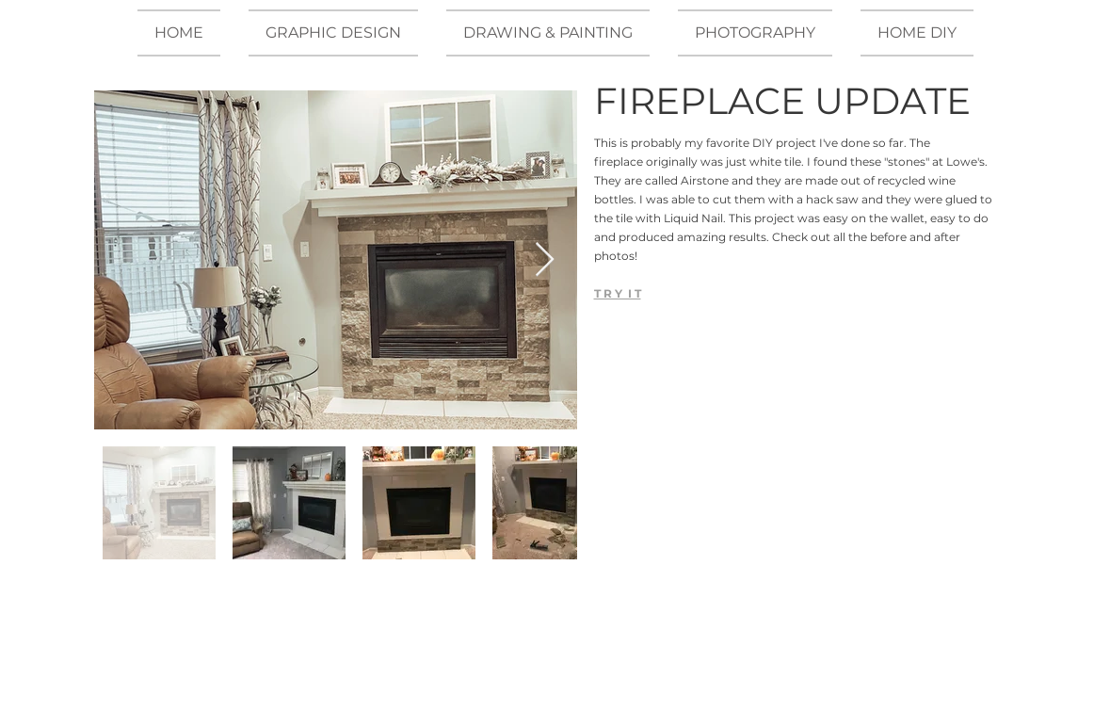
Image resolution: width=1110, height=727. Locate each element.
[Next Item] (544, 260)
